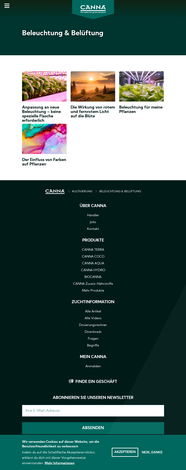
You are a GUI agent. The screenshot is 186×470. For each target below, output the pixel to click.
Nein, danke (152, 454)
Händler (93, 215)
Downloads (93, 332)
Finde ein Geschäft (96, 382)
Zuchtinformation (93, 302)
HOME (55, 192)
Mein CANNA (93, 357)
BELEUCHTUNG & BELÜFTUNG (120, 191)
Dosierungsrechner (93, 325)
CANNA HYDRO (93, 270)
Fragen (93, 338)
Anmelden (93, 366)
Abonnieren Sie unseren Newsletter (93, 398)
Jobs (93, 222)
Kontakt (93, 229)
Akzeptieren (125, 454)
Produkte (93, 241)
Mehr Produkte (93, 290)
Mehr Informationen (59, 465)
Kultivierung (82, 191)
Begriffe (93, 345)
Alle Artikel (93, 311)
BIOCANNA (93, 277)
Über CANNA (93, 206)
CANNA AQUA (93, 263)
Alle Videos (93, 318)
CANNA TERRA (93, 250)
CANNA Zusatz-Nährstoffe (93, 284)
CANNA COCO (93, 256)
